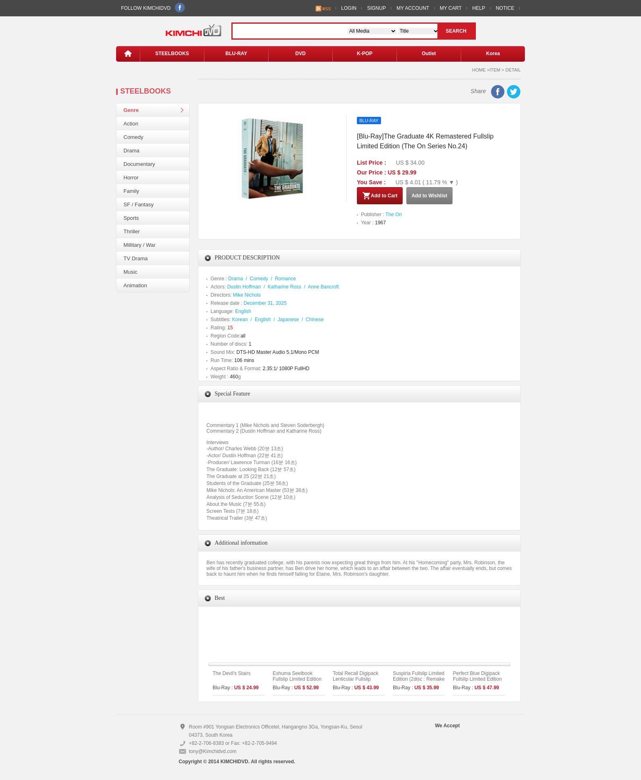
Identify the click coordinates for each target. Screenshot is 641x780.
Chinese (315, 319)
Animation (135, 285)
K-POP (364, 53)
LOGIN (348, 8)
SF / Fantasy (138, 204)
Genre (131, 110)
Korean (240, 319)
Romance (285, 279)
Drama (131, 151)
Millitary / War (139, 245)
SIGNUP (376, 8)
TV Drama (135, 258)
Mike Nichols (247, 295)
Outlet (429, 53)
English (243, 311)
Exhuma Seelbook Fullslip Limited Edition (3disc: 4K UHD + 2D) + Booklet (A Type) (298, 681)
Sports (131, 218)
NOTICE (505, 8)
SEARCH (456, 31)
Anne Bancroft (323, 287)
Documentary (139, 164)
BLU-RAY (236, 53)
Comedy (133, 137)
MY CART (451, 8)
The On (393, 214)
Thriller (131, 231)
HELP (478, 8)
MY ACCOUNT (413, 8)
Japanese (288, 319)
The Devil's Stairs (232, 673)
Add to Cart (379, 196)
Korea (493, 53)
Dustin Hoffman (244, 287)
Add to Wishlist (429, 196)
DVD (300, 53)
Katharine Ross (284, 287)
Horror (131, 177)
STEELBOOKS (172, 53)
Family (131, 191)
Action (130, 124)
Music (130, 272)
